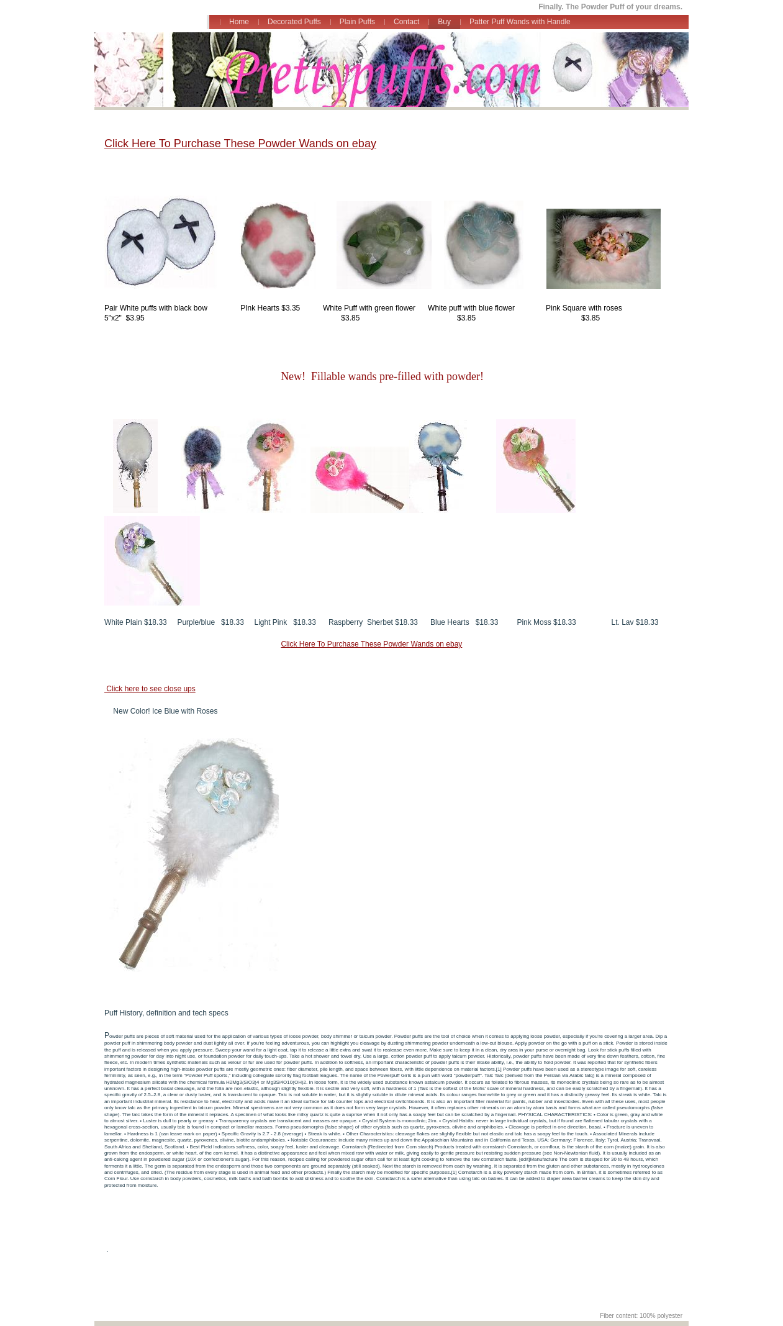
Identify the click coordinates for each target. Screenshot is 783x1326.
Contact (406, 21)
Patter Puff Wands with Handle (520, 21)
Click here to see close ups (150, 688)
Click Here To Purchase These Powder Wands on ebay (240, 143)
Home (239, 21)
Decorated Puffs (294, 21)
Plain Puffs (357, 21)
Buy (444, 21)
